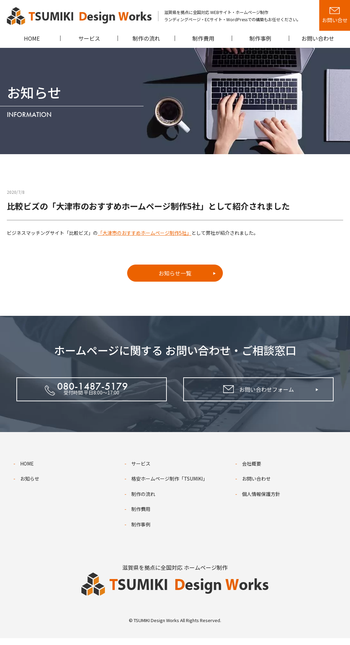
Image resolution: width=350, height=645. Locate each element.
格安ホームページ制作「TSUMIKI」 (169, 485)
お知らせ (29, 485)
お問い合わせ (256, 485)
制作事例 (140, 531)
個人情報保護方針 (261, 500)
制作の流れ (143, 500)
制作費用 (140, 515)
